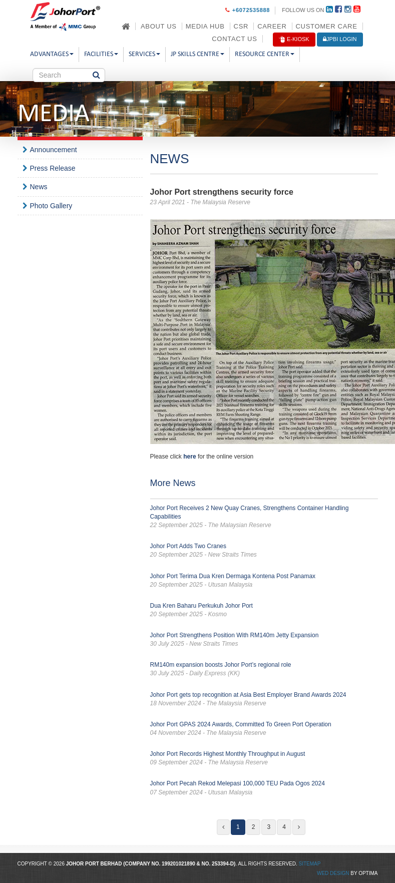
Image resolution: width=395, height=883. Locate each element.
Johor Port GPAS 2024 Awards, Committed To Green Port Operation (264, 729)
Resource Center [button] (264, 54)
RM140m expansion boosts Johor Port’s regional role (264, 669)
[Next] (298, 827)
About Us (159, 26)
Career (271, 26)
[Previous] (223, 827)
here (189, 456)
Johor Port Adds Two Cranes (264, 551)
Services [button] (144, 54)
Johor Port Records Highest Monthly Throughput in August (264, 758)
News (39, 187)
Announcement (53, 150)
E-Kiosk (294, 39)
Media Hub (205, 26)
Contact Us (234, 39)
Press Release (53, 168)
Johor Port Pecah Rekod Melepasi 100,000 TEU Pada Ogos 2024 (264, 788)
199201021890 (178, 863)
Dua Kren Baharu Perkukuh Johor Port (264, 610)
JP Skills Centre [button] (197, 54)
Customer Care (326, 26)
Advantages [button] (52, 54)
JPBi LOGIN (340, 39)
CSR (241, 26)
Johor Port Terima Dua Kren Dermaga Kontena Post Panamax (264, 581)
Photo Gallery (51, 206)
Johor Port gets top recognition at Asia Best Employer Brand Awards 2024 (264, 699)
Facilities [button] (101, 54)
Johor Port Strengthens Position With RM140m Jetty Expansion (264, 640)
